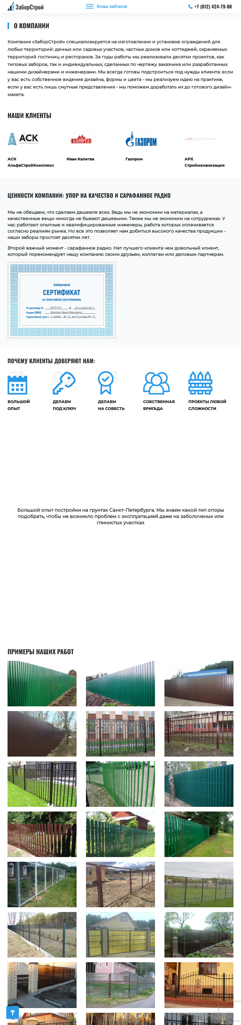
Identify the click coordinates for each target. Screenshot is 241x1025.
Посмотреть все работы (120, 979)
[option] (32, 147)
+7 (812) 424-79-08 (210, 6)
